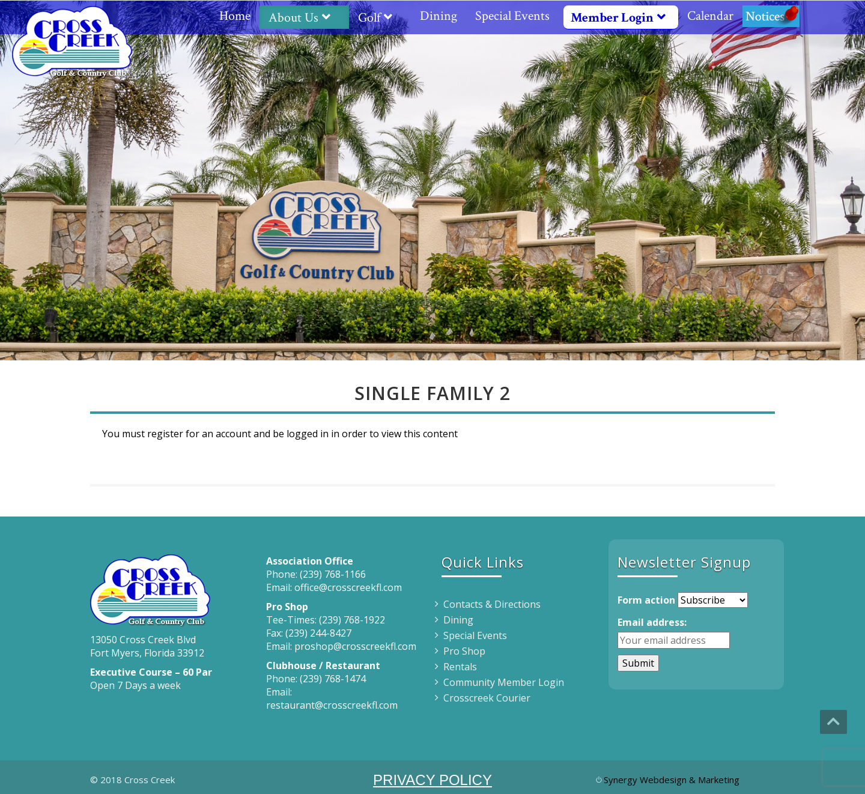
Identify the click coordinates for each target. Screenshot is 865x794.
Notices (771, 16)
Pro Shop (464, 651)
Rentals (460, 666)
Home (234, 16)
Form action (646, 600)
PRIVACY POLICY (432, 780)
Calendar (710, 16)
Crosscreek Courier (486, 698)
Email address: (652, 622)
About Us (304, 17)
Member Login (623, 17)
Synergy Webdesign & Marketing (671, 780)
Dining (438, 16)
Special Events (512, 16)
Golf (380, 17)
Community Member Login (503, 682)
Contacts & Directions (492, 604)
